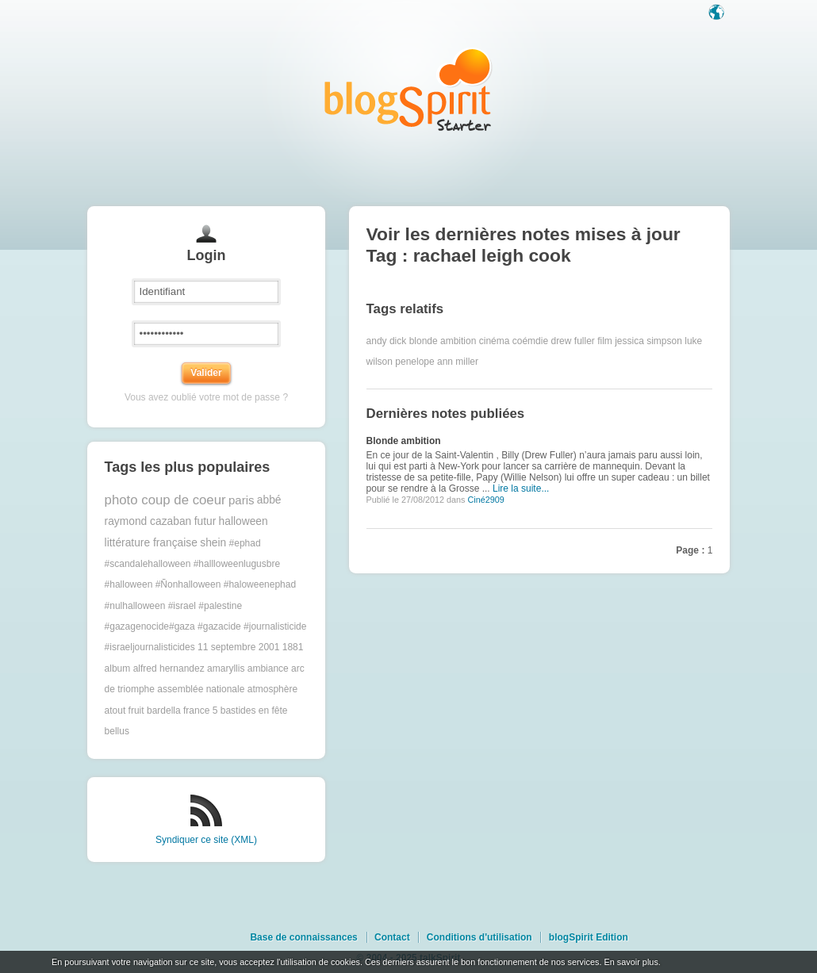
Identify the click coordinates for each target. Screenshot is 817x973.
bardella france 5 (182, 710)
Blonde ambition (403, 440)
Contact (392, 937)
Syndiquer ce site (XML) (206, 839)
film (604, 341)
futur (205, 521)
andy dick (386, 341)
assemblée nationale (200, 689)
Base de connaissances (303, 937)
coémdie (530, 341)
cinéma (494, 341)
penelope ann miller (436, 361)
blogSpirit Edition (588, 937)
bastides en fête (254, 710)
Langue (717, 13)
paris (241, 500)
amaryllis (225, 668)
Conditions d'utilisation (479, 937)
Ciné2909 (485, 499)
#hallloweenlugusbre (237, 563)
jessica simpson (648, 341)
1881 (293, 647)
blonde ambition (443, 341)
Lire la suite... (521, 488)
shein (213, 543)
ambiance (268, 668)
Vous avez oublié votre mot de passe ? (206, 397)
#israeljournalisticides (150, 647)
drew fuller (572, 341)
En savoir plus (631, 962)
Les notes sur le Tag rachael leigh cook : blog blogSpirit (408, 89)
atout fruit (124, 710)
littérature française (151, 543)
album (118, 668)
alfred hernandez (169, 668)
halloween (243, 521)
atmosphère (272, 689)
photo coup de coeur (165, 500)
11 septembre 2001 (238, 647)
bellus (117, 731)
